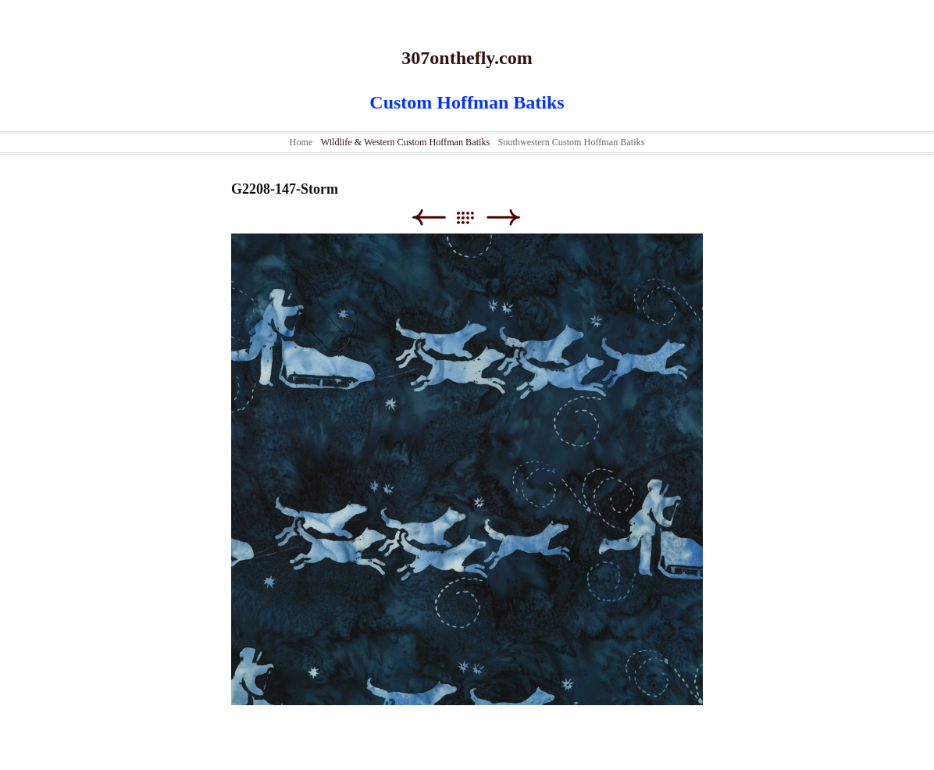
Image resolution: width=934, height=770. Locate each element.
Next (503, 217)
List (473, 217)
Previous (428, 217)
